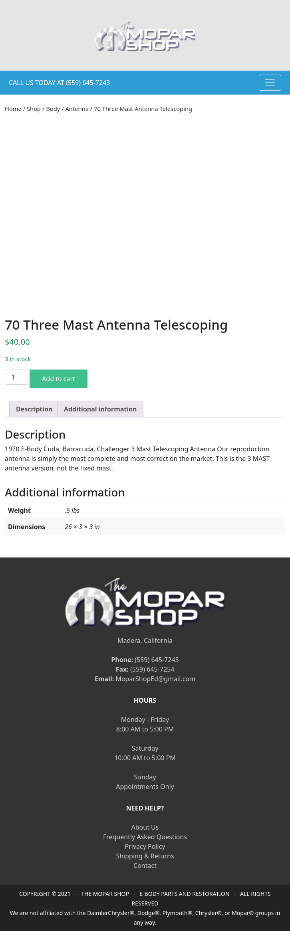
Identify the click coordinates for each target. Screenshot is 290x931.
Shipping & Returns (145, 856)
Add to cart (58, 378)
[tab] (34, 409)
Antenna (77, 109)
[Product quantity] (16, 377)
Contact (145, 865)
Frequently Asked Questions (145, 836)
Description (34, 409)
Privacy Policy (145, 846)
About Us (145, 827)
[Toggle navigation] (270, 83)
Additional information (100, 409)
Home (13, 109)
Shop (34, 109)
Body (53, 109)
